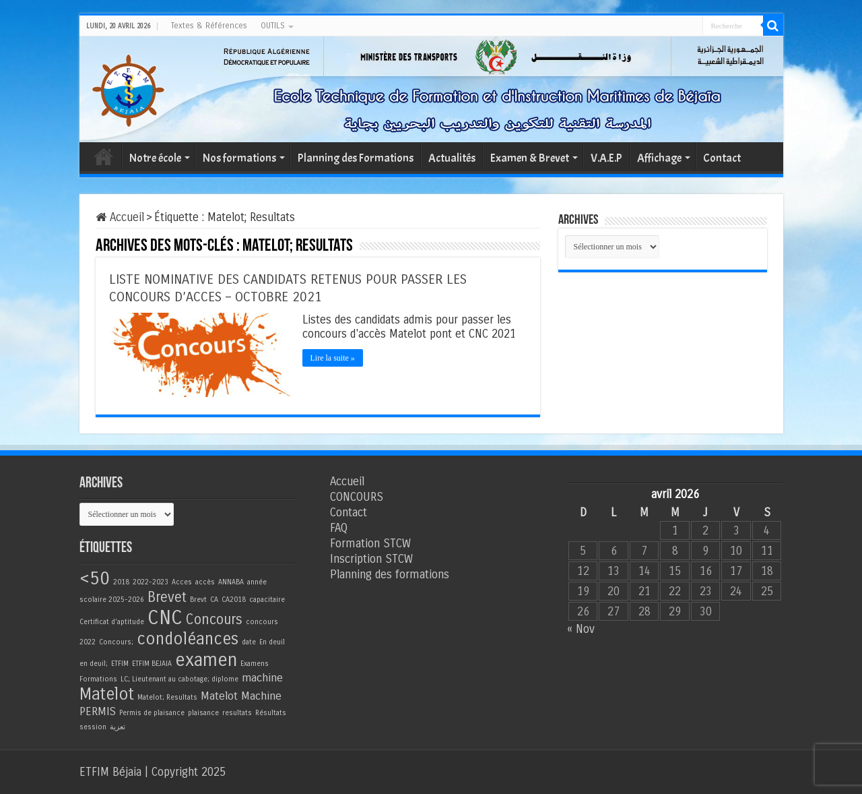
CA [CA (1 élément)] (214, 599)
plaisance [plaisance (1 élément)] (203, 712)
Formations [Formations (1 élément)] (98, 679)
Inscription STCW (371, 559)
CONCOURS (356, 497)
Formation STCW (370, 544)
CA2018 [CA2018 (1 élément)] (234, 599)
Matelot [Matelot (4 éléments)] (106, 694)
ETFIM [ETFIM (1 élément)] (120, 663)
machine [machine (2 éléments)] (262, 678)
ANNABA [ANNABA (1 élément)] (231, 582)
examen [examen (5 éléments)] (206, 660)
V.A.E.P (606, 158)
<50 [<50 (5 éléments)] (94, 578)
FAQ (338, 528)
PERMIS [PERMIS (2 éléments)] (97, 712)
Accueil (103, 156)
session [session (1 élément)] (92, 727)
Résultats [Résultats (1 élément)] (270, 712)
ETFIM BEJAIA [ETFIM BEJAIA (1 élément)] (152, 663)
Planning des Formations (355, 158)
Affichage (659, 158)
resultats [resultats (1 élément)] (237, 712)
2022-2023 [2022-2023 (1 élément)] (150, 582)
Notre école (155, 158)
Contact (722, 158)
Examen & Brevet (529, 158)
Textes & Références (209, 25)
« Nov (581, 629)
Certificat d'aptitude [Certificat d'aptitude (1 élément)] (111, 621)
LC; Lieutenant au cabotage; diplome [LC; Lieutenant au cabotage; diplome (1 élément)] (179, 679)
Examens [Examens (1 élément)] (254, 663)
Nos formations (239, 158)
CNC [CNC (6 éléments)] (165, 618)
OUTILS (273, 25)
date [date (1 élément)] (249, 642)
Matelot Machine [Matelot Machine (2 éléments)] (241, 696)
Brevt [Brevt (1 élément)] (198, 599)
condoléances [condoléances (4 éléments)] (187, 639)
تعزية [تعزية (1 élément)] (117, 727)
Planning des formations (389, 575)
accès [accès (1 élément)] (205, 582)
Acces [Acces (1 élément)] (182, 582)
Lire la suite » (332, 358)
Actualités (451, 158)
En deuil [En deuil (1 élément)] (272, 642)
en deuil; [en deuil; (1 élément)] (93, 663)
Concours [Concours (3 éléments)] (214, 619)
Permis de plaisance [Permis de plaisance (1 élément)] (152, 712)
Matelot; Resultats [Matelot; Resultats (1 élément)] (167, 697)
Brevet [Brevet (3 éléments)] (167, 597)
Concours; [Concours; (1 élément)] (116, 642)
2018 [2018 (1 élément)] (121, 582)
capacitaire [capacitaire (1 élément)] (267, 599)
